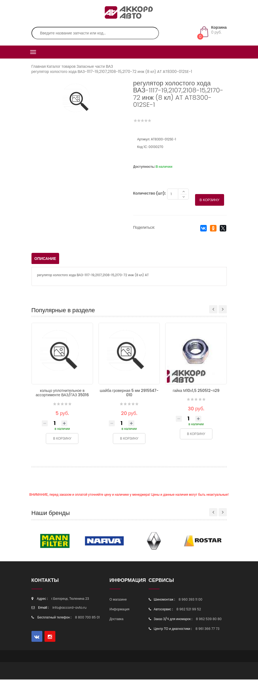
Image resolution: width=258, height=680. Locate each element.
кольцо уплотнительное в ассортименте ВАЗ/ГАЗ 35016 (62, 393)
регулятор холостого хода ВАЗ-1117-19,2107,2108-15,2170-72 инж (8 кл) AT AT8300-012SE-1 (111, 71)
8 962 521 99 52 (188, 609)
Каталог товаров (61, 66)
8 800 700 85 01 (87, 617)
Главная (38, 66)
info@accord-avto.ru (69, 608)
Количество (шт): (149, 193)
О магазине (118, 600)
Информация (119, 609)
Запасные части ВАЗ (95, 66)
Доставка (117, 619)
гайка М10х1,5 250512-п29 (196, 391)
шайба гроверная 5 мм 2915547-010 (129, 393)
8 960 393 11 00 (190, 600)
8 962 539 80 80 (209, 619)
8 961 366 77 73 (207, 629)
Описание (45, 259)
